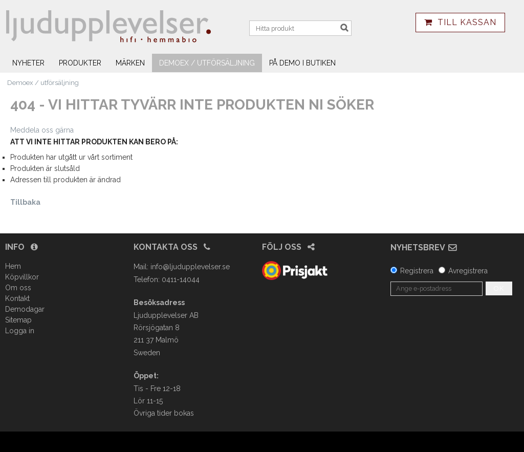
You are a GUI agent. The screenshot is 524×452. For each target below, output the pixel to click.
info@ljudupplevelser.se (190, 267)
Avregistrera (468, 271)
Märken (130, 63)
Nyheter (28, 63)
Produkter (80, 63)
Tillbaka (25, 202)
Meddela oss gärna (42, 130)
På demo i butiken (302, 63)
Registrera (416, 271)
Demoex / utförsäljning (207, 63)
